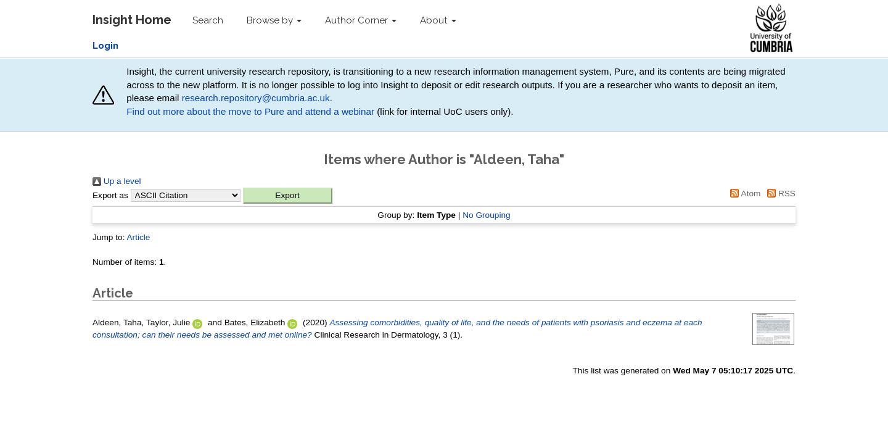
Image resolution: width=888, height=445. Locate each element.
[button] (287, 196)
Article (138, 237)
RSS (779, 193)
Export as (110, 195)
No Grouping (486, 215)
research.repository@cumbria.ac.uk (256, 98)
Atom (743, 193)
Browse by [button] (274, 20)
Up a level (116, 181)
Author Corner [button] (361, 20)
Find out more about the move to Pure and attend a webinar (250, 111)
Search (207, 20)
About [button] (438, 20)
